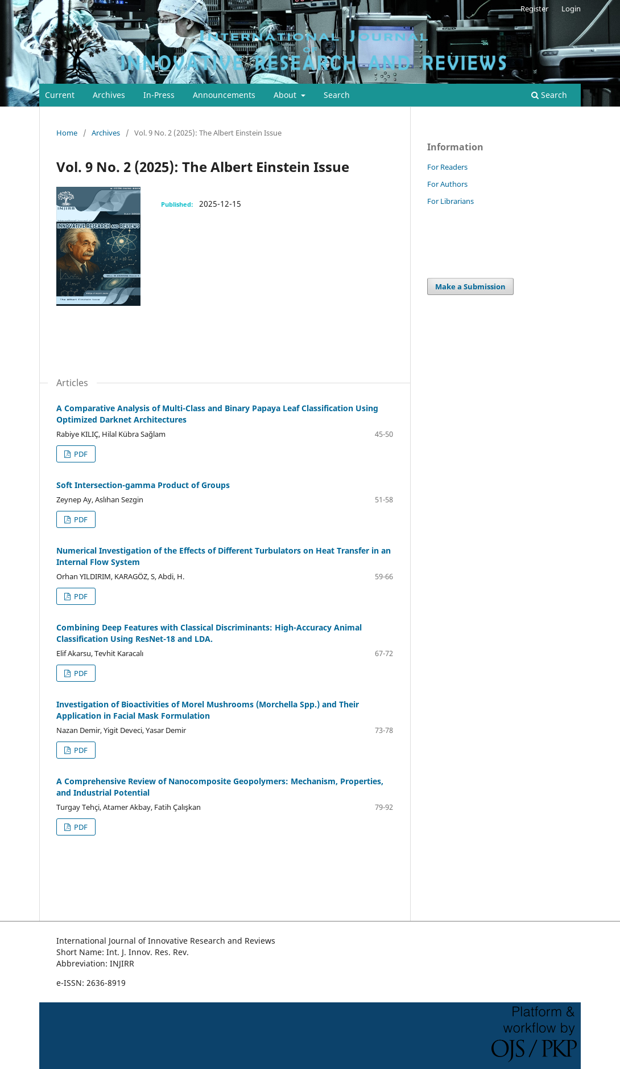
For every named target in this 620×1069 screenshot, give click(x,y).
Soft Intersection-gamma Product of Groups (143, 485)
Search (337, 94)
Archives (109, 94)
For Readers (447, 167)
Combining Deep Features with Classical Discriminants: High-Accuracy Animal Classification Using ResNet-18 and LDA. (209, 633)
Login (571, 8)
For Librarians (450, 201)
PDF (80, 454)
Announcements (224, 94)
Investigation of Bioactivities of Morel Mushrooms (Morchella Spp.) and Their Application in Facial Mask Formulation (207, 710)
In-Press (159, 94)
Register (534, 8)
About (286, 94)
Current (60, 94)
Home (66, 133)
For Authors (447, 184)
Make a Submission (470, 286)
